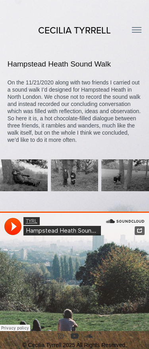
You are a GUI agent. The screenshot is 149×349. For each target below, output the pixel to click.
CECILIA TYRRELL (74, 30)
